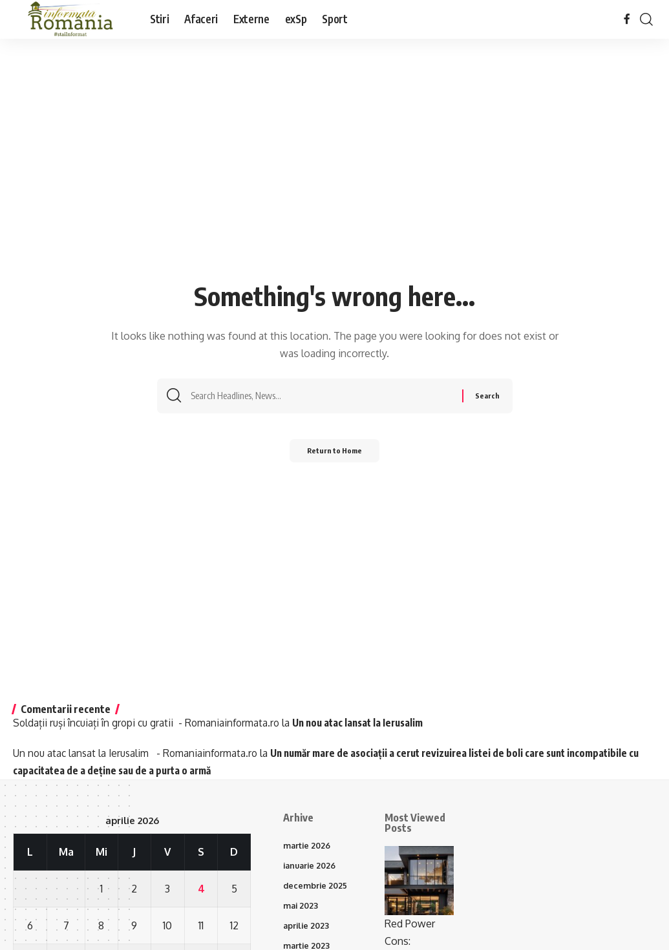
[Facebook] (627, 19)
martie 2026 (308, 846)
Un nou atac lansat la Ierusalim (373, 722)
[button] (646, 19)
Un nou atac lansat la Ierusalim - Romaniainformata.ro (139, 753)
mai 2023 (301, 909)
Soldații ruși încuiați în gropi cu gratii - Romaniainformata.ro (151, 722)
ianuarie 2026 (311, 867)
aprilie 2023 (307, 929)
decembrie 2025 (316, 887)
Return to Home (334, 455)
